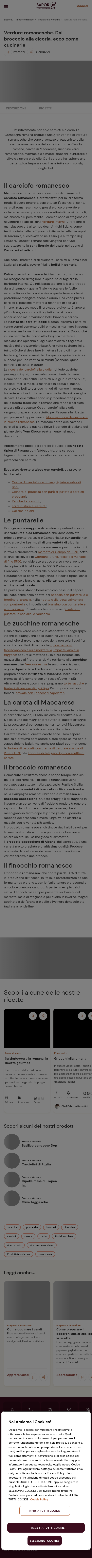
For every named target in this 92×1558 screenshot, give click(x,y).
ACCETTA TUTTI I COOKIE (47, 1527)
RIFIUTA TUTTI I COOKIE (44, 1511)
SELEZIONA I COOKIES (44, 1541)
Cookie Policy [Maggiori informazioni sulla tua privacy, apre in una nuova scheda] (39, 1499)
